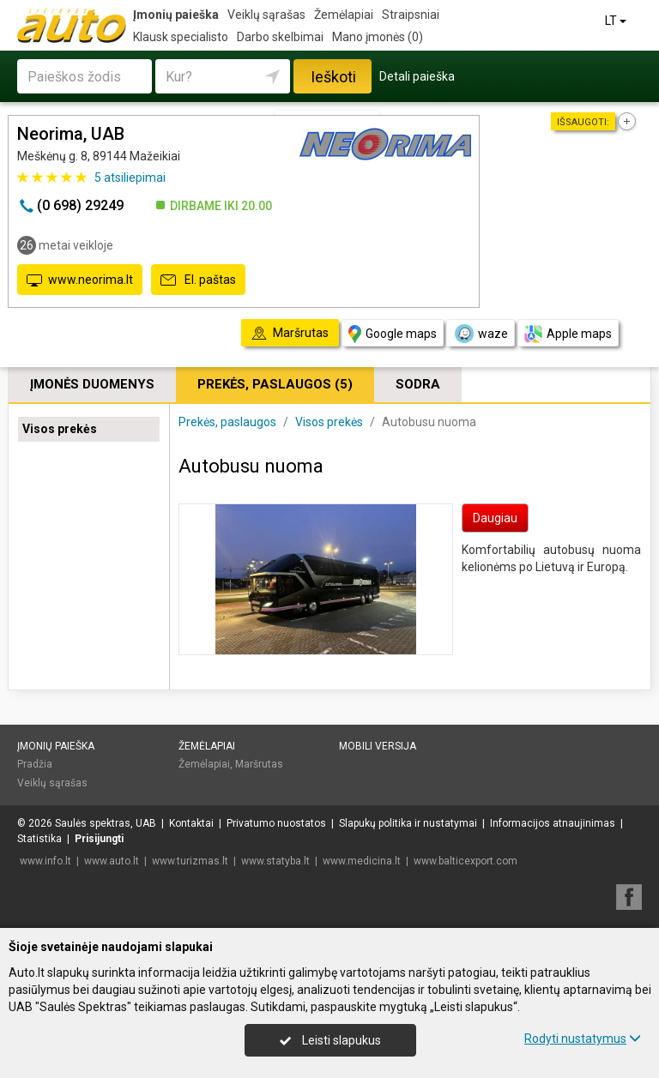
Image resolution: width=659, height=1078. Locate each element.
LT (617, 20)
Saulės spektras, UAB (105, 823)
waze (480, 333)
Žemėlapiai (343, 14)
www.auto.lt (111, 861)
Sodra (418, 384)
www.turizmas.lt (190, 861)
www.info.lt (45, 861)
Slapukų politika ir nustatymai (408, 823)
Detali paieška (417, 76)
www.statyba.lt (275, 861)
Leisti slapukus (330, 1040)
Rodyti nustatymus (582, 1038)
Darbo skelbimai (280, 37)
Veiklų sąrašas (266, 14)
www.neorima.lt (80, 280)
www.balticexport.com (465, 861)
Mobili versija (377, 746)
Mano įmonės (377, 37)
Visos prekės (59, 429)
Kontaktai (191, 823)
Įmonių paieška (176, 14)
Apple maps (568, 334)
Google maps (392, 334)
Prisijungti (99, 839)
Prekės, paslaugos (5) (275, 384)
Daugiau (495, 518)
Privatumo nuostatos (276, 823)
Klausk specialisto (180, 37)
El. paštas (198, 280)
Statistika (39, 839)
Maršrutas (259, 764)
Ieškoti (333, 77)
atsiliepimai (130, 177)
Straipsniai (410, 14)
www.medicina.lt (362, 861)
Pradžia (34, 764)
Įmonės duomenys (92, 384)
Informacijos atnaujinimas (552, 823)
